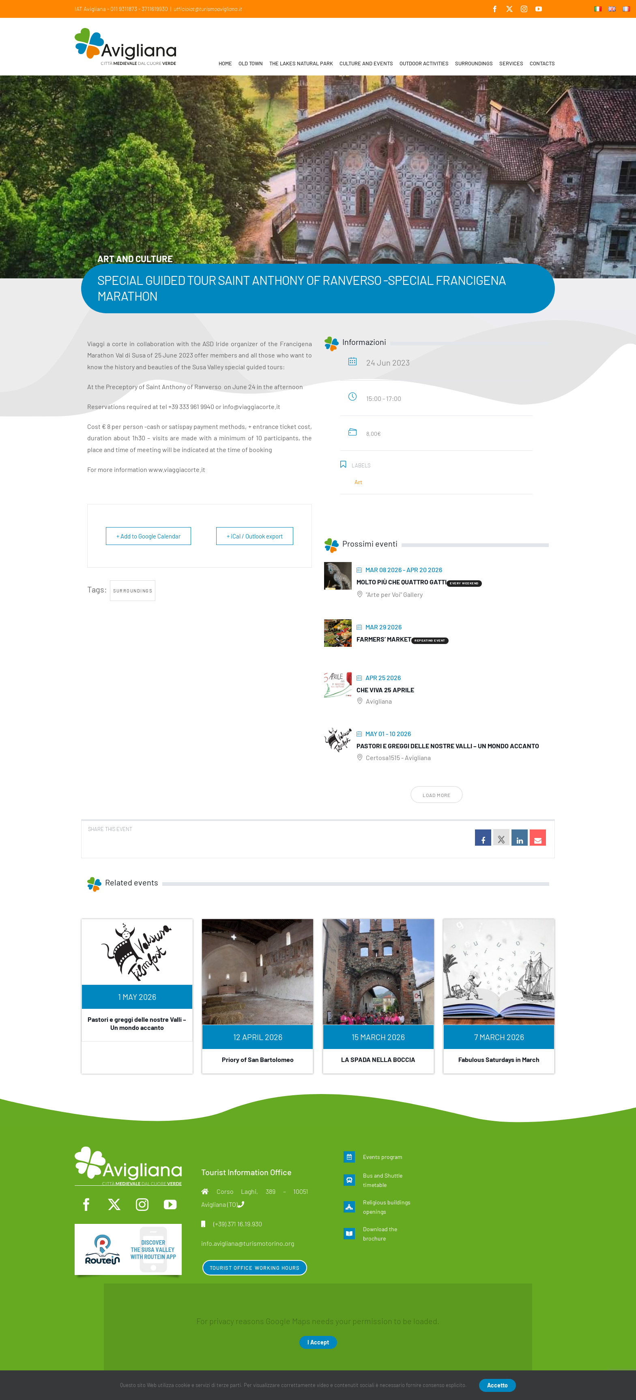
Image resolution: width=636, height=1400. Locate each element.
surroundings (132, 590)
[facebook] (86, 1204)
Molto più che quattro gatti (402, 582)
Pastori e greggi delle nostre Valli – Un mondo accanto (448, 746)
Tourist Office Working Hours (255, 1267)
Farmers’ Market (384, 639)
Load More (437, 795)
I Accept (318, 1342)
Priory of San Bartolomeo (258, 1059)
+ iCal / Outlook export (253, 536)
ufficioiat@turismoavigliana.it (208, 8)
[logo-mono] (128, 1150)
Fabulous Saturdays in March (498, 1059)
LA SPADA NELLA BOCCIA (378, 1059)
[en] (128, 1228)
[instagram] (142, 1204)
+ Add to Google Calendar (150, 536)
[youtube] (170, 1204)
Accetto (497, 1385)
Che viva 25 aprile (385, 690)
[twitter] (114, 1204)
